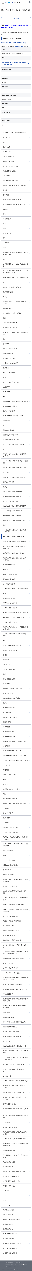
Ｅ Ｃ (6, 1205)
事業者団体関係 (8, 994)
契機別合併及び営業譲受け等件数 (13, 958)
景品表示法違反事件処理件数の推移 (14, 1171)
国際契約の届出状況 (9, 430)
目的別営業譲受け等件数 (10, 968)
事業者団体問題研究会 (10, 1234)
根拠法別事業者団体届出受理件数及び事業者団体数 (15, 1000)
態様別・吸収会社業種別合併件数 (13, 904)
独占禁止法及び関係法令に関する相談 (14, 803)
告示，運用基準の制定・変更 (12, 645)
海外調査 (6, 770)
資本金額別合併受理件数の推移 (12, 984)
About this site (9, 1262)
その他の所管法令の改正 (10, 180)
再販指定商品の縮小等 (10, 574)
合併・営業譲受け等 (9, 372)
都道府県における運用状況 (11, 698)
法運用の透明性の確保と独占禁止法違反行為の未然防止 (15, 253)
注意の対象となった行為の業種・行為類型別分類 (15, 880)
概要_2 (5, 377)
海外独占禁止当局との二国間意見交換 (14, 741)
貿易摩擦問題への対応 (10, 736)
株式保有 (6, 344)
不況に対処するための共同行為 (12, 511)
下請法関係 (6, 1122)
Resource (16, 18)
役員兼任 (6, 368)
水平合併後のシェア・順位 (11, 973)
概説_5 (5, 339)
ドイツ (5, 1195)
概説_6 (5, 396)
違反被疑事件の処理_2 (10, 650)
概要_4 (5, 674)
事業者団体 (6, 392)
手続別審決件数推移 (9, 860)
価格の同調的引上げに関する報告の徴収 (15, 277)
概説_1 (5, 142)
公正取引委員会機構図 (10, 1253)
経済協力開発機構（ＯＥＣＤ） (12, 751)
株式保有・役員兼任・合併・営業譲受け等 (15, 333)
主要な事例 (6, 387)
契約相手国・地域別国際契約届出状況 (14, 1022)
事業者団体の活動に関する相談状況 (14, 415)
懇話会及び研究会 (8, 1210)
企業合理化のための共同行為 (12, 515)
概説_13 (5, 779)
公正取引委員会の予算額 (10, 827)
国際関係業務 (7, 722)
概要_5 (5, 703)
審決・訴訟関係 (8, 850)
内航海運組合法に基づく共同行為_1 (14, 553)
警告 (4, 214)
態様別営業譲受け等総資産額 (12, 921)
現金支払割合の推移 (9, 1162)
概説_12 (5, 640)
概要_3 (5, 525)
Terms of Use (18, 1262)
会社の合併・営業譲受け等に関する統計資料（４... (15, 898)
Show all (26, 46)
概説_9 (5, 487)
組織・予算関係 (8, 813)
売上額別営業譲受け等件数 (11, 930)
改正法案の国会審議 (9, 171)
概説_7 (5, 425)
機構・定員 (6, 818)
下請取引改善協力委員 (10, 622)
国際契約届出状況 (8, 1017)
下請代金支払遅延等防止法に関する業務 (15, 588)
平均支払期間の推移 (9, 1150)
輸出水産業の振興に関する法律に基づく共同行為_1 (15, 547)
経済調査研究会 (8, 1229)
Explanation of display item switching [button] (13, 42)
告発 (4, 228)
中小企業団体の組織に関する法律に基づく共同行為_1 (15, 531)
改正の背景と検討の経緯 (10, 166)
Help (25, 1262)
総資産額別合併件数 (9, 935)
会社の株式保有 (8, 353)
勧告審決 (6, 209)
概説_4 (5, 296)
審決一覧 (6, 855)
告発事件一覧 (7, 869)
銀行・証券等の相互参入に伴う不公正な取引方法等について (15, 272)
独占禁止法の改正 (8, 161)
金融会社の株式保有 (9, 358)
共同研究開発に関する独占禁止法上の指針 (15, 265)
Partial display (19, 46)
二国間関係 (6, 727)
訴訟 (4, 247)
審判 (4, 238)
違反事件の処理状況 (9, 707)
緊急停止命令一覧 (8, 874)
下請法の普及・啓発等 (10, 608)
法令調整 (6, 190)
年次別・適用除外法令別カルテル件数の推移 (15, 1052)
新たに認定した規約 (9, 679)
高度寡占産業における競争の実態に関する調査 (15, 302)
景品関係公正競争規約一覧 (11, 1176)
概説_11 (5, 593)
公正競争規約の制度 (9, 669)
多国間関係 (6, 746)
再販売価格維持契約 (9, 564)
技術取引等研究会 (8, 1238)
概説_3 (5, 282)
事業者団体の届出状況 (10, 406)
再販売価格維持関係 (9, 1104)
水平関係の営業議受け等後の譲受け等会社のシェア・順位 (15, 978)
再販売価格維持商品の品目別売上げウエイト (15, 1110)
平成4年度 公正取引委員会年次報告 (14, 132)
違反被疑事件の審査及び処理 (12, 199)
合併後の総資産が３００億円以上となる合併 (15, 946)
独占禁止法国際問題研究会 (11, 1219)
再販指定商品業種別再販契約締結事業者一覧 (15, 1116)
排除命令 (6, 655)
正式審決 (6, 243)
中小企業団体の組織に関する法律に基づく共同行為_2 (15, 1058)
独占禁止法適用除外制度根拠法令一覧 (14, 1046)
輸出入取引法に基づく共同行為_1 (13, 536)
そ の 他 (6, 765)
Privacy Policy (23, 1264)
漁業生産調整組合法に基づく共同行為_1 (15, 541)
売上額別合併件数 (8, 925)
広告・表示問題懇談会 (10, 1248)
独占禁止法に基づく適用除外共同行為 (14, 506)
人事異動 (6, 822)
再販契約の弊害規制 (9, 579)
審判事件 (6, 659)
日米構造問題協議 (8, 731)
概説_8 (5, 449)
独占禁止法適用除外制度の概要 (12, 491)
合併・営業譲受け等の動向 (11, 382)
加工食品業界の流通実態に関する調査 (14, 467)
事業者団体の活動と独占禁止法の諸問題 (15, 401)
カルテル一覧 (7, 1076)
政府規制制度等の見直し (10, 322)
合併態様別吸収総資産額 (10, 916)
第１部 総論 (7, 137)
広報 (4, 794)
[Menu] (3, 2)
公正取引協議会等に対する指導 (12, 688)
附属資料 (6, 808)
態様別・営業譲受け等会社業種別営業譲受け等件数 (15, 910)
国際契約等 (6, 420)
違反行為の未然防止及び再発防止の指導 (15, 612)
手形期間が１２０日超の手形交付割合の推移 (15, 1156)
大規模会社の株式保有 (10, 348)
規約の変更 (6, 683)
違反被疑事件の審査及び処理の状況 (14, 204)
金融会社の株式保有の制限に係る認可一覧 (15, 892)
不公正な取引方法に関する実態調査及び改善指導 (15, 455)
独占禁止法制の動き (9, 156)
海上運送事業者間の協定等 (11, 439)
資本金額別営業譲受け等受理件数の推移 (15, 989)
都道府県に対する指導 (10, 717)
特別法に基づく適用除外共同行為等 (14, 520)
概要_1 (5, 318)
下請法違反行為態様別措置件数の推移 (14, 1138)
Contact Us (9, 1266)
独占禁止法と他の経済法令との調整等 (14, 185)
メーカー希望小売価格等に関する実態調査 (15, 462)
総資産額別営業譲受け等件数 (12, 940)
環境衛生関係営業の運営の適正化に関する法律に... (15, 559)
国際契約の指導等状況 (10, 1027)
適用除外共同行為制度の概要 (12, 496)
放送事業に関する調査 (10, 327)
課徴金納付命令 (8, 219)
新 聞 (6, 472)
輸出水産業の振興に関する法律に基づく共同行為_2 (15, 1086)
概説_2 (5, 259)
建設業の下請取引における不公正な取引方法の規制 (15, 628)
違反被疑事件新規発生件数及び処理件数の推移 (15, 1133)
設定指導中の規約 (8, 693)
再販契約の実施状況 (9, 584)
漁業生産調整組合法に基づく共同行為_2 (15, 1081)
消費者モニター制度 (9, 774)
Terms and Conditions (11, 1264)
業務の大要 (6, 147)
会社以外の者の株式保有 (10, 363)
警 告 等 (6, 664)
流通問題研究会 (8, 1224)
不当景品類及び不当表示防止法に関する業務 (15, 635)
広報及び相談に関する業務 (11, 789)
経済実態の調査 (8, 292)
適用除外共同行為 (8, 482)
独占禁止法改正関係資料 (10, 832)
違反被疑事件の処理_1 (10, 598)
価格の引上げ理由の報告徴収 (12, 287)
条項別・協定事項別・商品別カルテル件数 (15, 1070)
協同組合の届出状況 (9, 411)
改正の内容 (6, 175)
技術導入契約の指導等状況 (11, 1031)
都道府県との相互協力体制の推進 (13, 617)
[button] (29, 2)
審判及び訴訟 (7, 233)
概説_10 (5, 569)
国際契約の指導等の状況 (10, 435)
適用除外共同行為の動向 (10, 501)
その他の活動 (7, 712)
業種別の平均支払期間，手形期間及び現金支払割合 (15, 1144)
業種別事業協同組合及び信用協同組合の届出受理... (15, 1006)
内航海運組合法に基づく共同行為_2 (14, 1092)
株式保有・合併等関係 (10, 886)
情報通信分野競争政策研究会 (12, 1243)
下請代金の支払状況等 (10, 603)
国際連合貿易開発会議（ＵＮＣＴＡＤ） (15, 755)
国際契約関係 (7, 1012)
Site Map (24, 1266)
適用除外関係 (7, 1041)
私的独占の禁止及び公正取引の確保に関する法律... (15, 838)
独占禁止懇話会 (8, 1214)
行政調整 (6, 195)
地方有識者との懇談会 (10, 798)
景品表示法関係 (8, 1166)
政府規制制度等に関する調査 (12, 313)
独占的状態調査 (8, 308)
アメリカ (6, 1190)
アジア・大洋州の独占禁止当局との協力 (15, 760)
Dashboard (17, 1266)
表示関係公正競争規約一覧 (11, 1181)
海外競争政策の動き (9, 1186)
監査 (4, 223)
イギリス (6, 1200)
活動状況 (6, 784)
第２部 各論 (7, 152)
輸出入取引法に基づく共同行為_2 (13, 1064)
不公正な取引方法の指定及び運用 (13, 444)
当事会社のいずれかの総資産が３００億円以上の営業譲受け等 (15, 952)
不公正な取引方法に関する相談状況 (14, 477)
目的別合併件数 (8, 963)
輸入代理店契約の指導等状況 (12, 1036)
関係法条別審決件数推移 (10, 865)
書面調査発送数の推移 (10, 1127)
